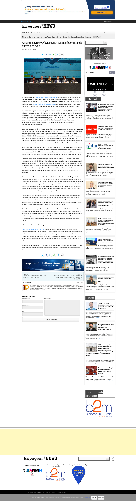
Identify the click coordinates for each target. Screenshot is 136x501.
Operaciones (56, 37)
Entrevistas (66, 33)
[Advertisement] (68, 442)
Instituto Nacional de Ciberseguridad (44, 104)
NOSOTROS (96, 37)
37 (100, 95)
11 (96, 91)
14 (102, 91)
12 (98, 91)
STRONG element (108, 21)
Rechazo (99, 497)
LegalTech (47, 37)
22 (102, 92)
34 (95, 95)
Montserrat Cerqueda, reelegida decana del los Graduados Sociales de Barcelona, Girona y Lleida (106, 279)
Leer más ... (97, 120)
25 (93, 94)
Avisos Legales (61, 492)
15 (104, 91)
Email (26, 305)
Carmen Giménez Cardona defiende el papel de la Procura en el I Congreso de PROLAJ (105, 240)
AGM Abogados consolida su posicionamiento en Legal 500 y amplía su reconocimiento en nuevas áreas (105, 184)
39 (104, 95)
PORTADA (25, 33)
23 (104, 92)
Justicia (73, 33)
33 (93, 95)
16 (105, 91)
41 (93, 97)
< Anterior (25, 274)
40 (105, 95)
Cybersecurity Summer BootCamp (46, 97)
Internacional (98, 33)
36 (98, 95)
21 (100, 92)
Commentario (47, 298)
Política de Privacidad (35, 492)
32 (105, 94)
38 (102, 95)
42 (95, 97)
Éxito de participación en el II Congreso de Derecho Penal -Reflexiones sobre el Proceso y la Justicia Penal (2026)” (106, 203)
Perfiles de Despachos (76, 37)
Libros (65, 37)
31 (104, 94)
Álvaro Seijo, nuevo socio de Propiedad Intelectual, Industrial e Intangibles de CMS (106, 166)
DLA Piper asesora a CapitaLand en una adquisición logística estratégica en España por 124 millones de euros (106, 146)
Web (23, 311)
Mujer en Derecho (28, 37)
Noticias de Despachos (38, 33)
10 (95, 91)
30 (102, 94)
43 (96, 97)
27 (96, 94)
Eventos (88, 37)
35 (96, 95)
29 (100, 94)
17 (93, 92)
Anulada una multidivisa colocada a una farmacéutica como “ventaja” (34, 276)
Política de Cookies (49, 492)
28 (98, 94)
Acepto (93, 497)
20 (98, 92)
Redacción (27, 283)
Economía (80, 33)
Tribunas (89, 33)
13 (100, 91)
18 (95, 92)
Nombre (26, 298)
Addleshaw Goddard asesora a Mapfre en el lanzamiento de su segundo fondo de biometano (105, 128)
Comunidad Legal (54, 33)
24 (105, 92)
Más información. (86, 497)
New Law (107, 33)
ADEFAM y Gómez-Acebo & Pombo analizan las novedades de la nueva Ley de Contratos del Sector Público (68, 277)
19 (96, 92)
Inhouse (39, 37)
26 (95, 94)
